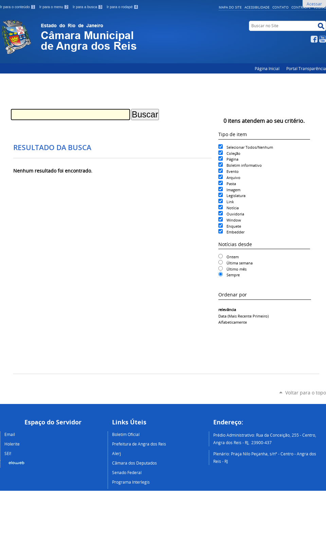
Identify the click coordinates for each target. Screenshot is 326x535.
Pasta (231, 183)
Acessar (314, 3)
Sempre (233, 274)
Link (230, 201)
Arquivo (233, 177)
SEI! (7, 453)
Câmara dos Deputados (134, 463)
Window (234, 220)
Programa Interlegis (131, 482)
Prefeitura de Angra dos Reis (139, 444)
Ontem (233, 256)
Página (232, 159)
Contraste (301, 7)
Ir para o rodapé (123, 7)
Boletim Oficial (126, 434)
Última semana (240, 262)
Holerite (12, 444)
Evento (233, 171)
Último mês (237, 269)
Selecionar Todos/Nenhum (250, 147)
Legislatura (236, 195)
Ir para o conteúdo (18, 7)
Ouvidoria (235, 213)
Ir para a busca (88, 7)
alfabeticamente (232, 322)
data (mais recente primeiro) (243, 316)
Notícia (233, 207)
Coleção (233, 153)
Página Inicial (267, 68)
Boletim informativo (244, 165)
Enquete (234, 226)
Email (9, 434)
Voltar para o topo (305, 392)
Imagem (233, 189)
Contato (280, 7)
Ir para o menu (54, 7)
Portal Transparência (306, 68)
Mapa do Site (230, 7)
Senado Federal (127, 472)
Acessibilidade (257, 7)
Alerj (116, 453)
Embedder (235, 231)
